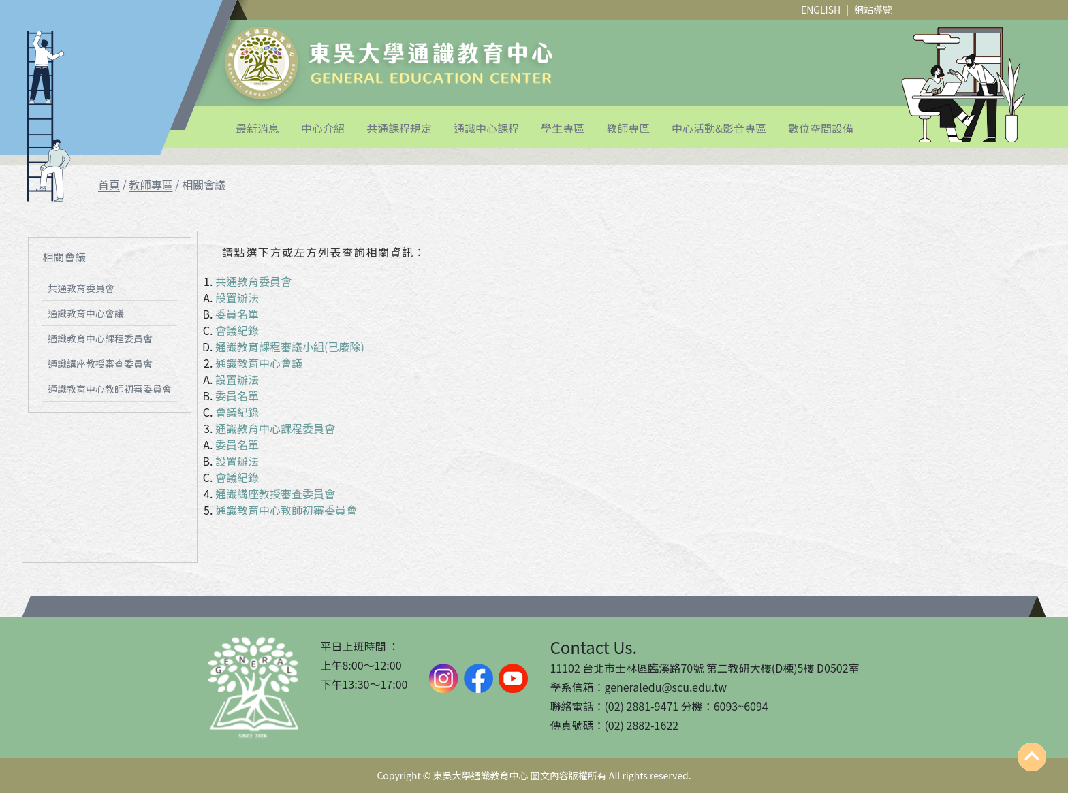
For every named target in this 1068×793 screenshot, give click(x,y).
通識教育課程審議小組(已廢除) (289, 346)
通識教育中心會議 (86, 313)
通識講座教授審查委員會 (100, 363)
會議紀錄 (237, 330)
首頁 (109, 184)
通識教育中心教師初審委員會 (110, 388)
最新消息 (257, 128)
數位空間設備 (820, 128)
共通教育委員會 (81, 288)
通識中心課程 (486, 128)
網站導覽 (873, 9)
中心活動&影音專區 (719, 128)
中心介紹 (323, 128)
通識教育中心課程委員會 (100, 338)
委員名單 (237, 314)
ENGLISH (821, 9)
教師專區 (628, 128)
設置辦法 (237, 297)
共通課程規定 (399, 128)
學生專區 (562, 128)
